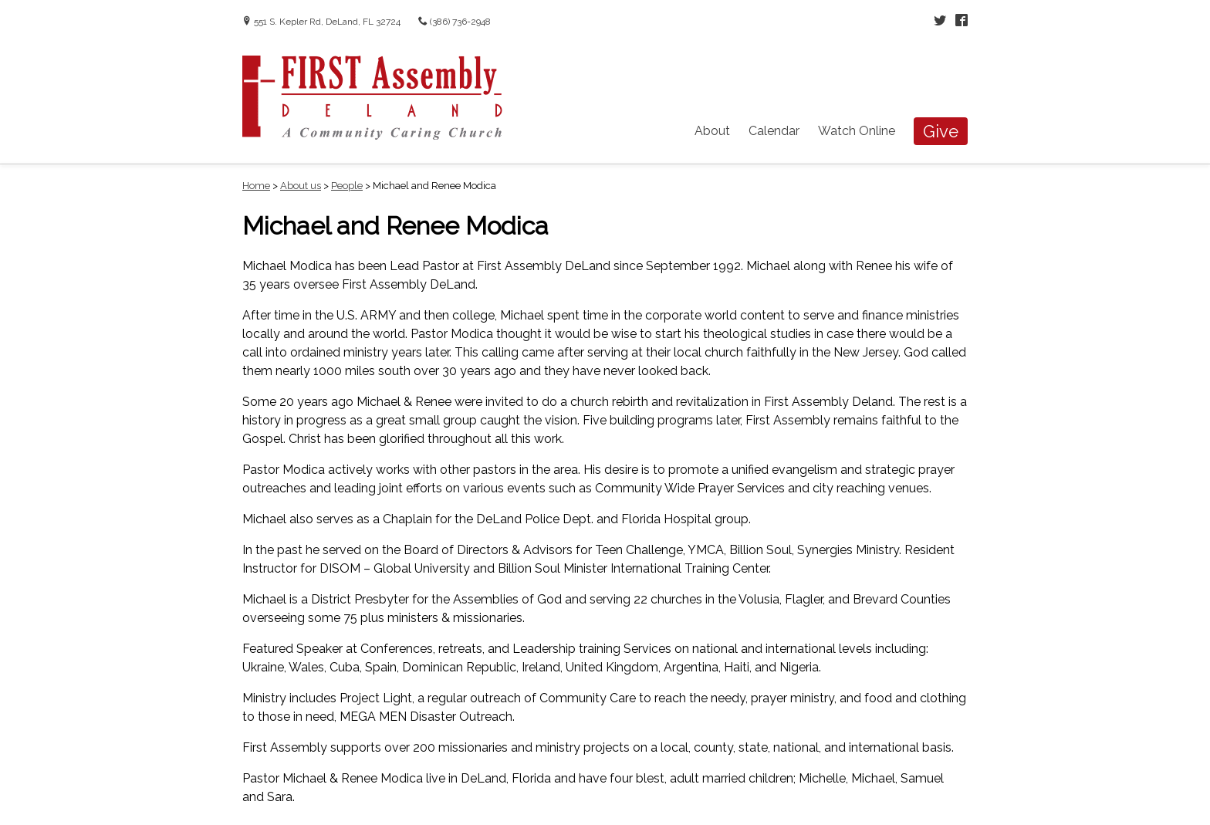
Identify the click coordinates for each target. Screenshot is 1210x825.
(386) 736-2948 (447, 21)
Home (256, 185)
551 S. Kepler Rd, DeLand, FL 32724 (321, 21)
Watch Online (856, 130)
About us (300, 185)
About (712, 130)
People (347, 185)
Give (940, 131)
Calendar (774, 130)
